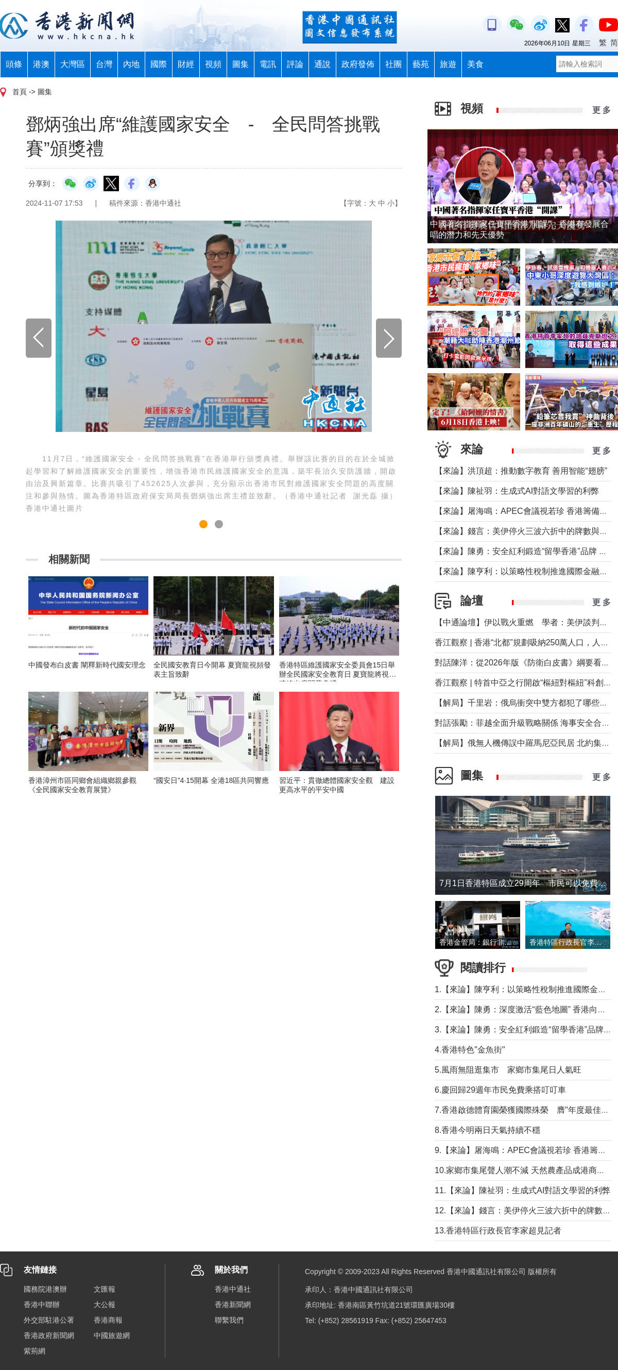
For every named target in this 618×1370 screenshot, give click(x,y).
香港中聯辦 (42, 1304)
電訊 (268, 64)
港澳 (41, 64)
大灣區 (72, 64)
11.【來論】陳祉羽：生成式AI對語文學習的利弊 (522, 1190)
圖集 (240, 64)
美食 (475, 64)
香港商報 (108, 1320)
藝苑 (421, 64)
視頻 (213, 64)
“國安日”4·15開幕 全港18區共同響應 (211, 780)
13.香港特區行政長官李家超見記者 (498, 1230)
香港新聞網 (233, 1304)
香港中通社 (233, 1289)
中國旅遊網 (112, 1335)
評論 (295, 64)
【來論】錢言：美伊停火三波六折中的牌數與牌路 (525, 531)
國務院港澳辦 (45, 1289)
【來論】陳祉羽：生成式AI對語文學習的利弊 (517, 491)
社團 (393, 64)
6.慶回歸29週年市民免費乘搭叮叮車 (500, 1089)
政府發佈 (357, 64)
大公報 (104, 1304)
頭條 (14, 64)
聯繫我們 (229, 1320)
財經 (186, 64)
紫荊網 (34, 1351)
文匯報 (104, 1289)
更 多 (601, 110)
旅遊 (448, 64)
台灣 (104, 64)
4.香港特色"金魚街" (470, 1049)
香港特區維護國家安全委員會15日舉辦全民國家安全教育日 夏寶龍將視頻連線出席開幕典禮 (338, 674)
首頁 (19, 92)
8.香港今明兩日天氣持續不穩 (491, 1130)
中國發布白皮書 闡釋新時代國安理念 (87, 665)
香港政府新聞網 (49, 1335)
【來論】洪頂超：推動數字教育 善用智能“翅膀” (521, 470)
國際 (158, 64)
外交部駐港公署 (49, 1320)
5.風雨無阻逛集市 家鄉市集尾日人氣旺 (508, 1069)
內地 (131, 64)
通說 (322, 64)
